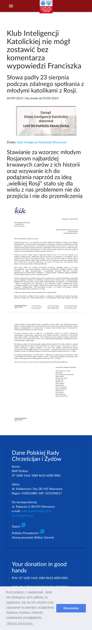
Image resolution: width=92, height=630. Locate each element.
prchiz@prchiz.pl (22, 515)
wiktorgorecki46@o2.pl (36, 511)
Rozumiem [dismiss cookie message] (71, 608)
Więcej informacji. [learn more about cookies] (20, 623)
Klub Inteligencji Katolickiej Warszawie (41, 142)
